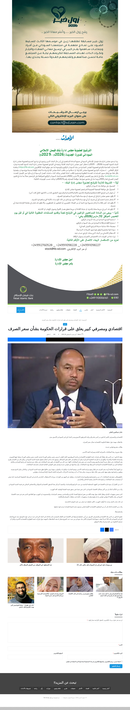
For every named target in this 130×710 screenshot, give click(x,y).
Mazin (78, 334)
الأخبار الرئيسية (100, 310)
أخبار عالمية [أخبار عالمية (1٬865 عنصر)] (97, 689)
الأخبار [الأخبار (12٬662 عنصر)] (76, 689)
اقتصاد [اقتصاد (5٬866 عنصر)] (85, 689)
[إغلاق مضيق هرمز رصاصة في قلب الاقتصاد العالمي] (80, 584)
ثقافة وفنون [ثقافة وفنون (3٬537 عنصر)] (45, 689)
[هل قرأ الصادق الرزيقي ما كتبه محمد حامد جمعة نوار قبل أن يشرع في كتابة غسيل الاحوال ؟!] (109, 584)
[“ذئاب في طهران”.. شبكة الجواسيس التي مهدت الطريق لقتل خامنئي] (21, 590)
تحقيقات (68, 310)
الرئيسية (109, 310)
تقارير (86, 310)
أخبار (92, 310)
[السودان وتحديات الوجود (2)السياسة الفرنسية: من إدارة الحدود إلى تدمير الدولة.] (50, 584)
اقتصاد (75, 310)
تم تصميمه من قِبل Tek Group (51, 703)
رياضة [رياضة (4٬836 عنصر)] (17, 689)
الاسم (120, 645)
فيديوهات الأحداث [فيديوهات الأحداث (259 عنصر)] (65, 694)
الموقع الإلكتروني (58, 653)
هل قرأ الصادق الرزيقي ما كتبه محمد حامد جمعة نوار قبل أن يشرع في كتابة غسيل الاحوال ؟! (110, 595)
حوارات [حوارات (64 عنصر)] (34, 689)
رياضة (52, 310)
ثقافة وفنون (59, 310)
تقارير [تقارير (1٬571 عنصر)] (56, 689)
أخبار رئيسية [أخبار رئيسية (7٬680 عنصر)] (110, 689)
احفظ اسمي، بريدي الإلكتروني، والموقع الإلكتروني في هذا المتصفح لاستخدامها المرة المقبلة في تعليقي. (93, 661)
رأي (81, 310)
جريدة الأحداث (43, 310)
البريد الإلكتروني (117, 653)
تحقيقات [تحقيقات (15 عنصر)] (66, 689)
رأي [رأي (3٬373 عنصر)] (25, 689)
